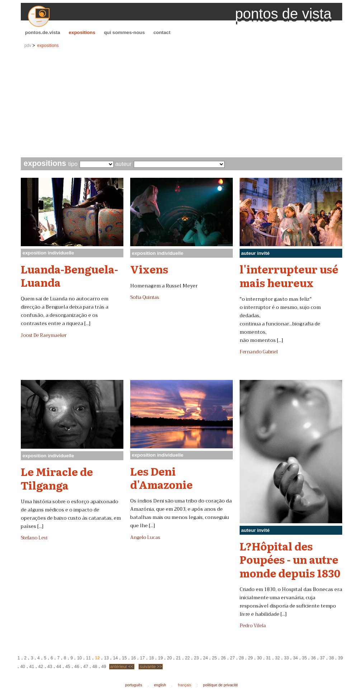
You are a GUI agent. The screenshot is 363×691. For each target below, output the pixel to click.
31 (268, 658)
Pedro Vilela (253, 626)
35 (304, 658)
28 (241, 658)
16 (133, 658)
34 (295, 658)
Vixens (149, 269)
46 (76, 666)
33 (286, 658)
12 (97, 658)
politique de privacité (220, 685)
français (184, 685)
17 (142, 658)
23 (196, 658)
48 (94, 666)
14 (115, 658)
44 (58, 666)
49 (104, 666)
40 (22, 666)
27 (232, 658)
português (133, 685)
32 (277, 658)
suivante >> (151, 666)
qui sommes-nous (124, 32)
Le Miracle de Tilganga (57, 477)
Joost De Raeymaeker (44, 335)
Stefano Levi (34, 538)
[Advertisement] (181, 103)
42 (40, 666)
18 (151, 658)
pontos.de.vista (42, 32)
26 (223, 658)
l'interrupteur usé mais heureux (289, 275)
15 (124, 658)
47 (85, 666)
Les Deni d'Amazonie (161, 477)
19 (160, 658)
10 (79, 658)
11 (88, 658)
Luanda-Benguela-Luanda (69, 275)
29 (250, 658)
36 (313, 658)
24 (205, 658)
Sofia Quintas (144, 297)
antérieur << (121, 666)
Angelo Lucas (145, 538)
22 (187, 658)
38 (331, 658)
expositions (82, 32)
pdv (27, 45)
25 (214, 658)
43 (49, 666)
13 (106, 658)
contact (162, 32)
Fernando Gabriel (259, 352)
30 (259, 658)
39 (340, 658)
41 (31, 666)
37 (322, 658)
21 (178, 658)
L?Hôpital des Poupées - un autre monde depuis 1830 (290, 559)
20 (169, 658)
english (160, 685)
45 (67, 666)
